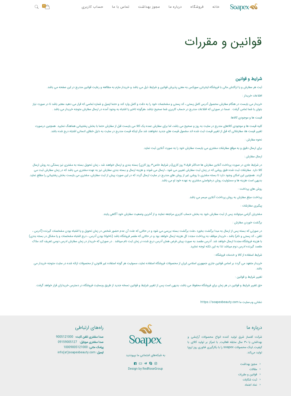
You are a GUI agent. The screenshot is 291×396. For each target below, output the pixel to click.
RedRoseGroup (153, 368)
